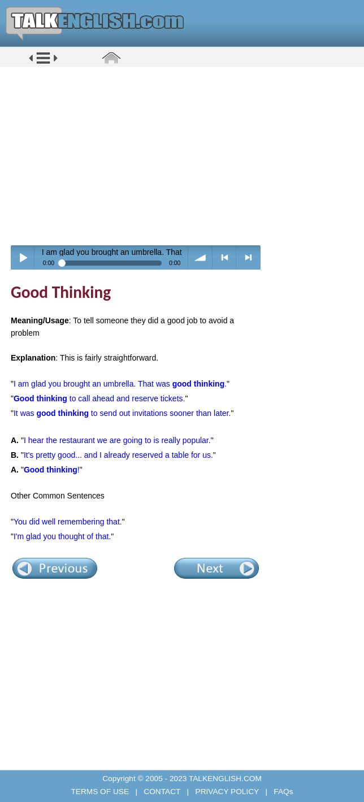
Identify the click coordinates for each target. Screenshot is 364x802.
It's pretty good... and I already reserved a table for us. (118, 454)
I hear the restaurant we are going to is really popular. (117, 440)
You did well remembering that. (68, 521)
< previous (225, 257)
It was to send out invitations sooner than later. (122, 413)
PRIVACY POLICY (227, 791)
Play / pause (23, 257)
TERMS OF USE (101, 791)
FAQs (282, 791)
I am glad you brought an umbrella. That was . (120, 383)
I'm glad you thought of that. (62, 536)
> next (248, 257)
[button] (43, 63)
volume (200, 257)
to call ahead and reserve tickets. (99, 398)
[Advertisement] (186, 155)
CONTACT (162, 791)
